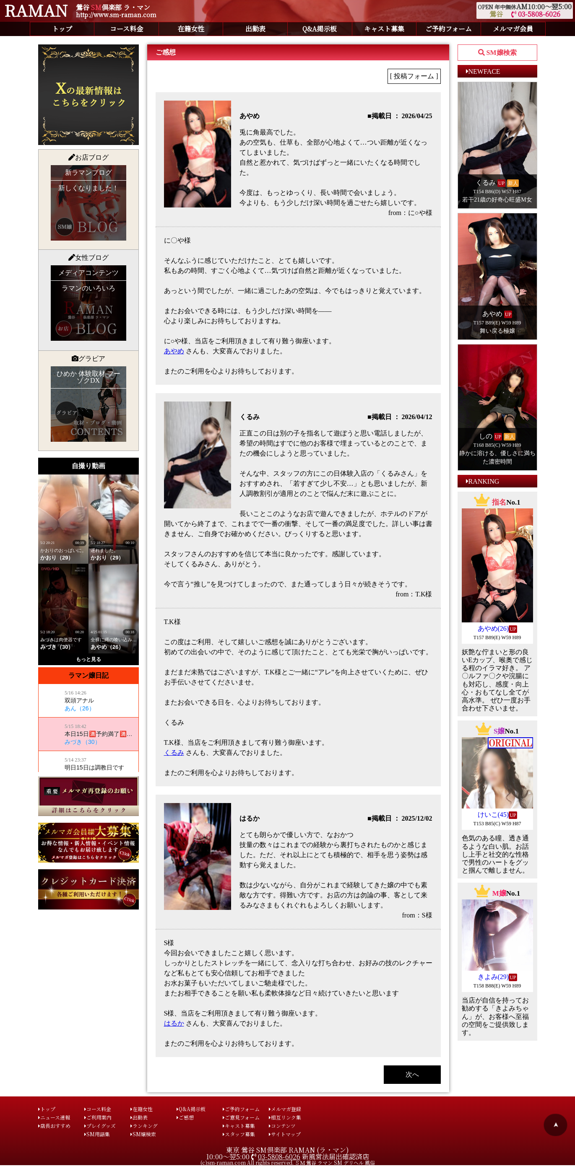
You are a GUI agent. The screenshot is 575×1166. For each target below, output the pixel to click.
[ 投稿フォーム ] (414, 76)
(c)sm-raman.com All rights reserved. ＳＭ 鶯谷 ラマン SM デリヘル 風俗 (287, 1162)
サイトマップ (285, 1133)
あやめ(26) (493, 628)
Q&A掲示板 (319, 29)
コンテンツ (282, 1125)
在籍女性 (190, 29)
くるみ (174, 752)
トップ (62, 29)
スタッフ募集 (239, 1133)
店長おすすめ (54, 1125)
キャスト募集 (384, 29)
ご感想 (185, 1117)
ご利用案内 (98, 1117)
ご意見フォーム (241, 1117)
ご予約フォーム (448, 29)
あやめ (174, 351)
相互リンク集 (285, 1117)
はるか (174, 1023)
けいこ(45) (493, 814)
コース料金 (126, 29)
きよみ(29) (493, 976)
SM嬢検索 (143, 1133)
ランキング (144, 1125)
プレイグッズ (100, 1125)
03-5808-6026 (535, 14)
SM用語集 (97, 1133)
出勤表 (255, 29)
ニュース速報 (54, 1117)
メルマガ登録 (285, 1108)
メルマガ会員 (513, 29)
